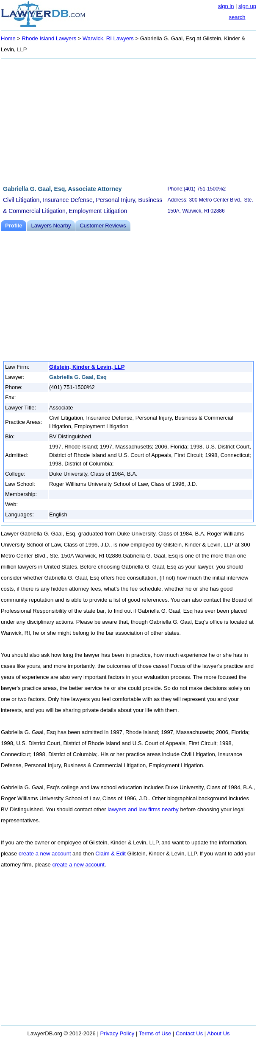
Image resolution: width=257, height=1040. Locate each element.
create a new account (45, 853)
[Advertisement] (128, 120)
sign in (226, 6)
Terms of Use (155, 1033)
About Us (218, 1033)
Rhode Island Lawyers (49, 38)
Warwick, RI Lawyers (109, 38)
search (237, 17)
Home (8, 38)
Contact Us (189, 1033)
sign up (247, 6)
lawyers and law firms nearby (143, 809)
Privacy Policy (117, 1033)
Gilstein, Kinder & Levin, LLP (86, 367)
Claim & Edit (110, 853)
